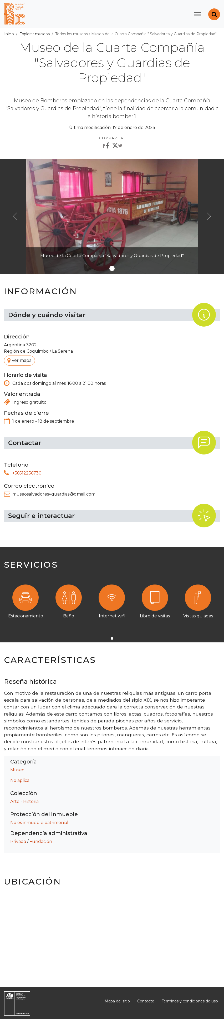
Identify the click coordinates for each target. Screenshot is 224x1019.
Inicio (9, 34)
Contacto (145, 1001)
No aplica (19, 780)
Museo (17, 769)
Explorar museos (34, 34)
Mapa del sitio (117, 1001)
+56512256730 (27, 473)
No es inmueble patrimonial (39, 822)
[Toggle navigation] (197, 14)
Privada (18, 841)
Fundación (40, 841)
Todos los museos (71, 34)
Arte (14, 801)
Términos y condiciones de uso (190, 1001)
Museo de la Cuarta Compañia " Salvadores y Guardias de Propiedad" (154, 34)
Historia (31, 801)
